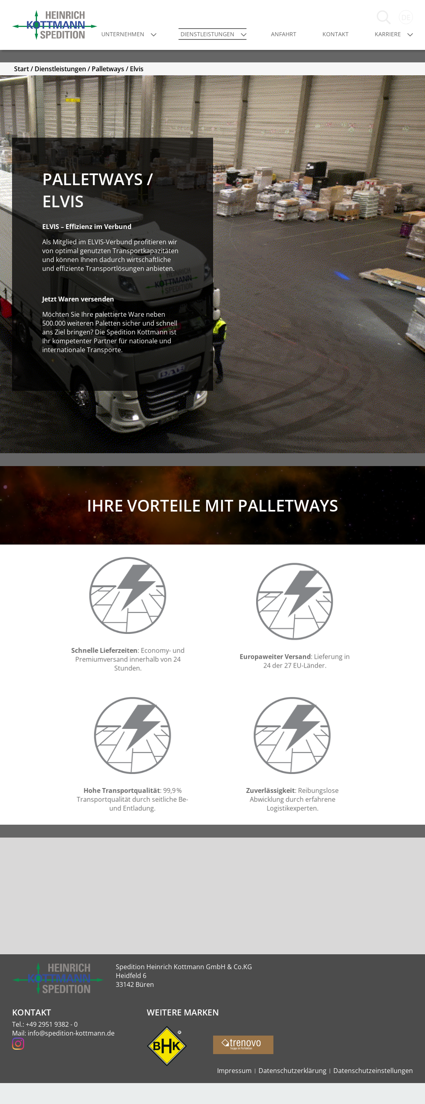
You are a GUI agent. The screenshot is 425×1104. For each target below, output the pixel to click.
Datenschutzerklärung (292, 1091)
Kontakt (343, 44)
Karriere (388, 44)
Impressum (234, 1091)
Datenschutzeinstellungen (373, 1091)
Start (21, 117)
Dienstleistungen (230, 44)
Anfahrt (298, 44)
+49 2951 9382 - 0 (52, 1045)
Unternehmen (152, 44)
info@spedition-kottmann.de (71, 1054)
